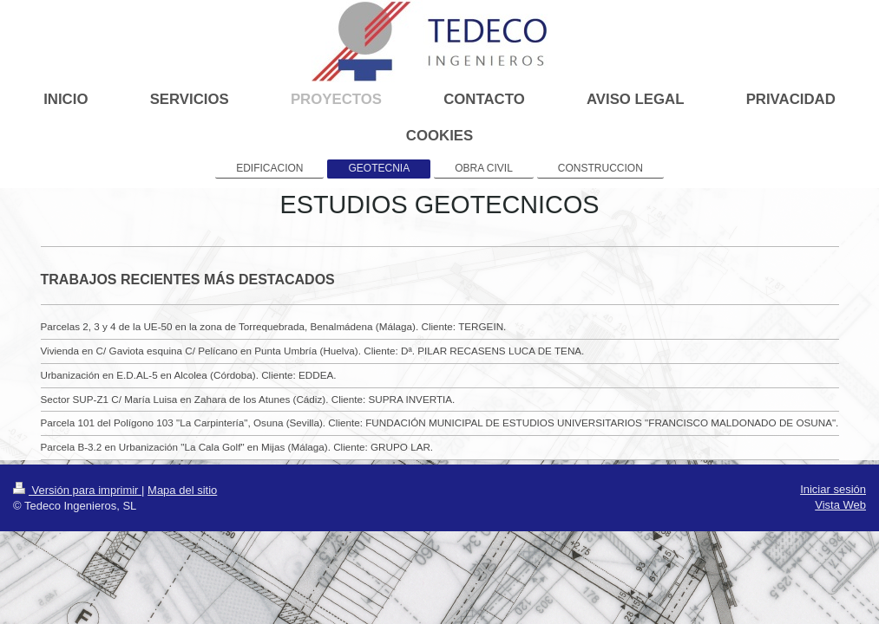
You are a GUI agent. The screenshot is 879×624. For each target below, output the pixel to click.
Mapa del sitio (182, 490)
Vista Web (840, 504)
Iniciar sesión (833, 489)
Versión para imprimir (77, 490)
